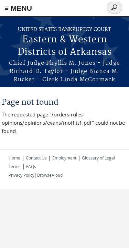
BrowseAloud (50, 175)
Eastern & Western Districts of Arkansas (64, 46)
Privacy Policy (21, 175)
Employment (64, 158)
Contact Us (36, 158)
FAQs (31, 166)
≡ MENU (18, 8)
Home (14, 158)
